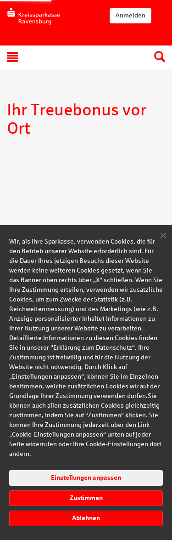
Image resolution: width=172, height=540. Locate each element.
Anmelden (130, 15)
